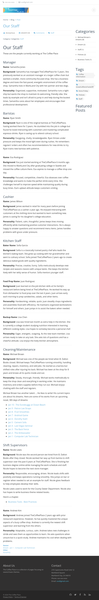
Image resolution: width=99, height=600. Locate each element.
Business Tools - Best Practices (22, 501)
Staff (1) (81, 49)
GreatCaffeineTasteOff (84, 86)
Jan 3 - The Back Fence (18, 429)
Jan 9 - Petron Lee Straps (19, 408)
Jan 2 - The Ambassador (19, 432)
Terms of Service (20, 597)
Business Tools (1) (85, 59)
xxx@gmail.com (63, 581)
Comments (40, 33)
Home (5, 19)
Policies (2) (82, 54)
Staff (52, 33)
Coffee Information (80, 75)
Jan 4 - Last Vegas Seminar (20, 425)
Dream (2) (81, 44)
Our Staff (11, 25)
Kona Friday (82, 91)
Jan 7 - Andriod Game (18, 415)
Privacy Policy (8, 597)
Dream (80, 80)
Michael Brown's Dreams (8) (83, 38)
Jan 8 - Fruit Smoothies (18, 411)
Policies (80, 95)
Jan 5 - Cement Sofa (17, 422)
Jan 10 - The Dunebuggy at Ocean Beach (27, 404)
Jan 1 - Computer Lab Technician (23, 436)
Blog (12, 19)
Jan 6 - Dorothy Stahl (17, 418)
